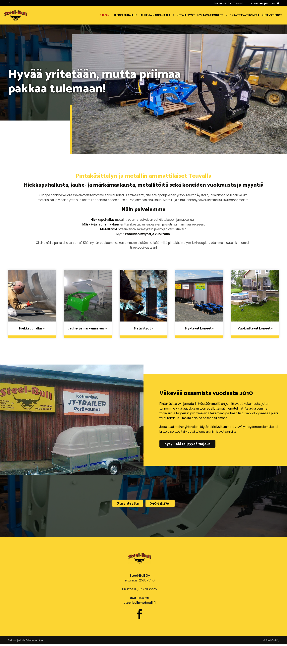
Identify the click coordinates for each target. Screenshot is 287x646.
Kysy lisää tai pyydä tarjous (187, 444)
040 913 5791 (160, 505)
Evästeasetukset (34, 642)
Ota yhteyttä (127, 505)
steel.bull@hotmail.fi (265, 3)
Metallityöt (108, 229)
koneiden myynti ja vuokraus (147, 234)
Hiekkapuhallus (103, 219)
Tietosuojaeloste (16, 642)
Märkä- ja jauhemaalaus (101, 224)
